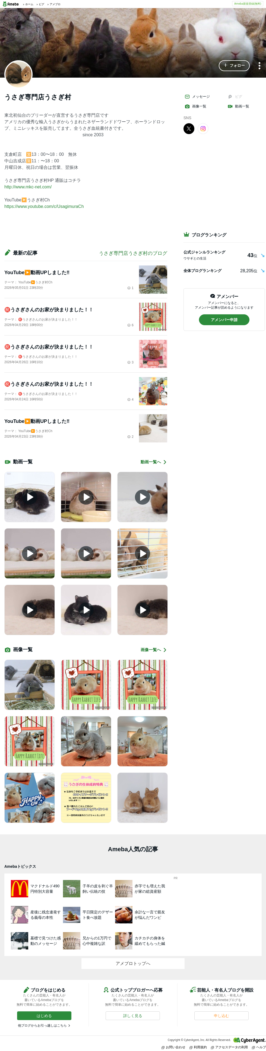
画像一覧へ (154, 650)
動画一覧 (238, 106)
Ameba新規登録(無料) (247, 3)
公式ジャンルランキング (204, 252)
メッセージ (197, 96)
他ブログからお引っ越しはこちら (42, 1025)
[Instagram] (203, 128)
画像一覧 (195, 106)
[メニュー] (259, 66)
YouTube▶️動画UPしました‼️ (36, 272)
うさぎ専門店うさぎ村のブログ (133, 253)
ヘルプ (259, 1047)
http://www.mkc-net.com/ (28, 187)
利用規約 (198, 1047)
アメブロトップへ (133, 963)
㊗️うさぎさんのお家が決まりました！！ (48, 309)
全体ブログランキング (202, 270)
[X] (188, 128)
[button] (234, 65)
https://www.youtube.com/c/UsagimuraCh (44, 206)
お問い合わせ (173, 1047)
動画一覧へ (154, 462)
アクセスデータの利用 (229, 1047)
